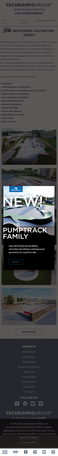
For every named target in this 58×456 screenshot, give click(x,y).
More (16, 262)
